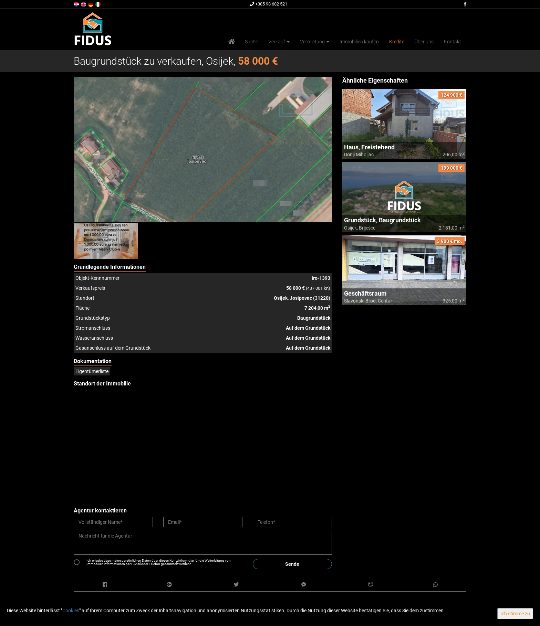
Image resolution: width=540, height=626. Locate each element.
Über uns (424, 41)
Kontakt (452, 41)
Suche (251, 41)
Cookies (70, 610)
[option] (106, 240)
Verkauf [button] (279, 41)
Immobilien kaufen (359, 41)
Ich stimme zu (515, 613)
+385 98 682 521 (268, 4)
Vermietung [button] (314, 41)
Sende (292, 564)
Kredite (396, 41)
